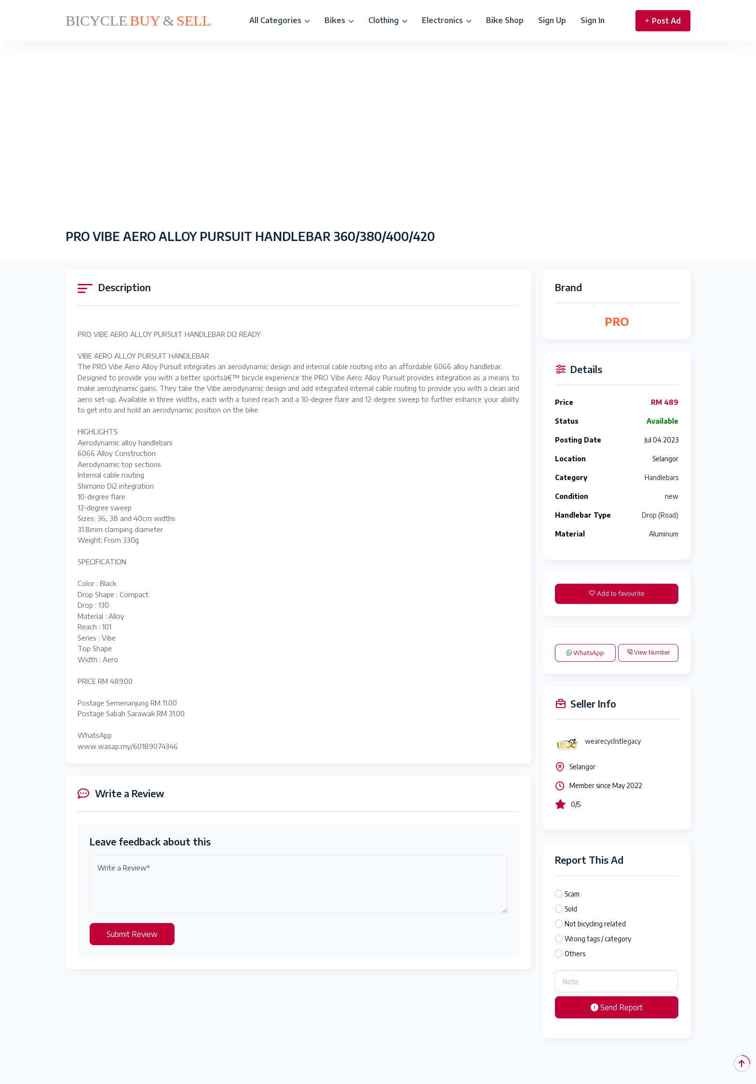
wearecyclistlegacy (613, 741)
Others (575, 954)
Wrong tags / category (598, 939)
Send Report (617, 1007)
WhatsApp (585, 652)
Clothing (387, 20)
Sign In (592, 20)
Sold (571, 909)
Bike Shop (505, 20)
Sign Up (552, 20)
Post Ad (663, 21)
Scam (572, 894)
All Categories (279, 20)
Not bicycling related (595, 924)
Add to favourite (616, 593)
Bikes (339, 20)
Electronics (447, 20)
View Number (648, 652)
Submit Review (132, 934)
